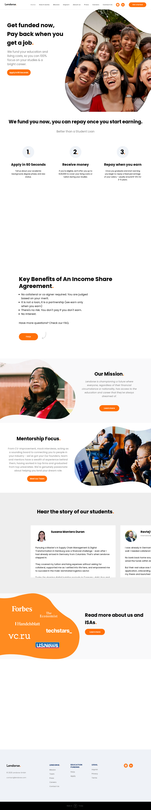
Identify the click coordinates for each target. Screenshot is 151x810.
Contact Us (107, 5)
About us (77, 5)
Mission (56, 5)
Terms (94, 778)
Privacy (95, 774)
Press (86, 5)
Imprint (95, 769)
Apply (73, 776)
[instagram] (118, 5)
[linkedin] (123, 5)
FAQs (73, 772)
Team (51, 774)
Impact (66, 5)
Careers (95, 5)
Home (33, 5)
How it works (44, 5)
